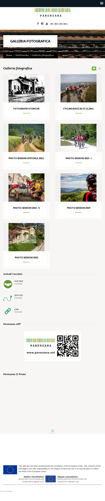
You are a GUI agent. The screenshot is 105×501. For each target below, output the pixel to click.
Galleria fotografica (43, 55)
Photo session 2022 (26, 257)
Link (16, 309)
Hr (52, 24)
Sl (61, 24)
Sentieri (18, 295)
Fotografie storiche (26, 108)
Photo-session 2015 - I (79, 158)
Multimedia (22, 55)
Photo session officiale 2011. (26, 158)
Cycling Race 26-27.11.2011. (78, 108)
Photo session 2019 (78, 208)
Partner (18, 281)
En (56, 24)
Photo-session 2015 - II (26, 208)
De (65, 24)
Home (9, 55)
